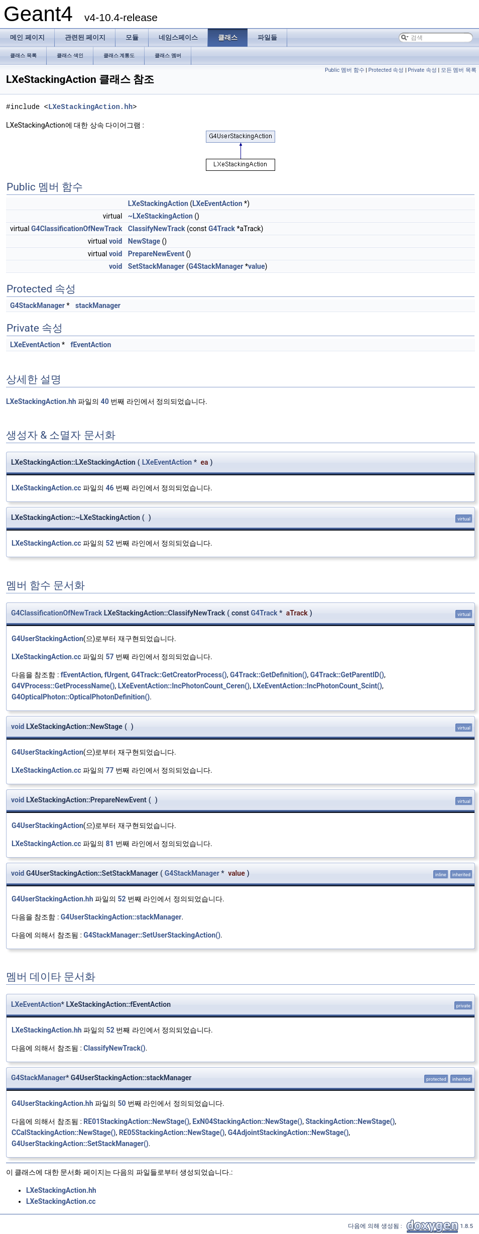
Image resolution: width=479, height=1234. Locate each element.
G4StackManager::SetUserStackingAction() (151, 935)
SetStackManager (156, 266)
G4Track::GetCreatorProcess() (178, 675)
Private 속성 (422, 70)
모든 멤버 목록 (458, 70)
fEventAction (91, 345)
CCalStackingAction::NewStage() (63, 1132)
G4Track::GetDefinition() (268, 675)
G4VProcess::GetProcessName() (63, 686)
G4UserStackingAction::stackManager (121, 917)
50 (121, 1103)
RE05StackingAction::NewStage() (172, 1132)
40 (105, 401)
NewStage (144, 241)
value (256, 266)
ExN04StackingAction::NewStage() (247, 1121)
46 (110, 488)
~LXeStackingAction (160, 216)
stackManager (98, 305)
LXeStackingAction (158, 203)
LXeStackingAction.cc (46, 488)
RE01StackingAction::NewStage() (136, 1121)
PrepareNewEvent (156, 254)
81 (110, 844)
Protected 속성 (386, 70)
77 (110, 770)
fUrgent (116, 675)
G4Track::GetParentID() (347, 675)
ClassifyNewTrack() (114, 1048)
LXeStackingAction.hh (90, 107)
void (115, 241)
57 (110, 657)
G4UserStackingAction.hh (52, 899)
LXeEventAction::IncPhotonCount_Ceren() (184, 686)
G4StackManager (215, 266)
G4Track (221, 229)
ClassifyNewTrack (156, 229)
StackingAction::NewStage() (350, 1121)
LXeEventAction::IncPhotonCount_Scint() (317, 686)
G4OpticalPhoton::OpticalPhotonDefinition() (81, 697)
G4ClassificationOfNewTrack (76, 229)
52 (110, 543)
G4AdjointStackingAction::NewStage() (288, 1132)
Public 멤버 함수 (345, 70)
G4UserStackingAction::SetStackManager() (80, 1144)
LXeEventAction (217, 203)
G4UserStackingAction (47, 639)
